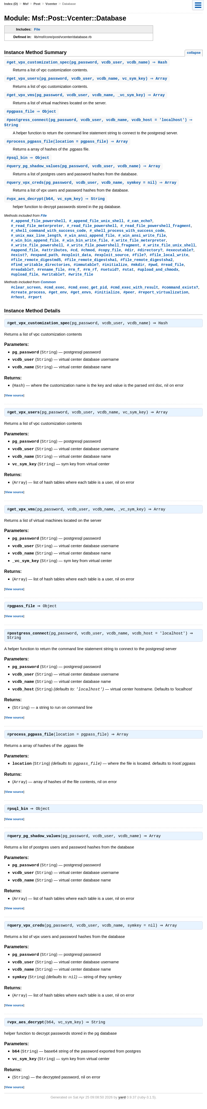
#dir (129, 254)
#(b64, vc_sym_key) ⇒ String (56, 201)
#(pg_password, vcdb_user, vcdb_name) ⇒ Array (84, 168)
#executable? (179, 254)
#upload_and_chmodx (157, 275)
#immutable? (86, 270)
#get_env (58, 298)
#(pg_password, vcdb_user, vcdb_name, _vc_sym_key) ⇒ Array (86, 95)
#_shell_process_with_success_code (126, 234)
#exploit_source (112, 259)
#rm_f (74, 275)
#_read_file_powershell (92, 229)
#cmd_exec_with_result (134, 293)
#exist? (19, 259)
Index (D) (11, 4)
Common (48, 288)
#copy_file (109, 254)
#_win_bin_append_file (35, 244)
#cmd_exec (54, 293)
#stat (128, 275)
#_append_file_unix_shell (96, 223)
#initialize (114, 270)
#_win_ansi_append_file (89, 239)
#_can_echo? (139, 223)
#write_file (80, 280)
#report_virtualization (163, 298)
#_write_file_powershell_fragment (103, 249)
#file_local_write (169, 259)
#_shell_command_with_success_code (48, 234)
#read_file (172, 270)
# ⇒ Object (32, 112)
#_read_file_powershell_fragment (155, 229)
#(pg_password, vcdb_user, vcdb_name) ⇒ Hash (87, 62)
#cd (74, 254)
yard (122, 1101)
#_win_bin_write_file (85, 244)
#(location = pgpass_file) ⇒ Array (68, 143)
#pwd (152, 270)
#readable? (22, 275)
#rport (35, 303)
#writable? (53, 280)
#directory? (150, 254)
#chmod (88, 254)
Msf (25, 4)
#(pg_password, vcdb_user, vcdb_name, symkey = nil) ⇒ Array (92, 185)
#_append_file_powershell (38, 223)
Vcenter (51, 4)
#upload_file (24, 280)
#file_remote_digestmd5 (36, 265)
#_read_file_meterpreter (37, 229)
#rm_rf (90, 275)
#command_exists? (180, 293)
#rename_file (50, 275)
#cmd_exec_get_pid (87, 293)
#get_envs (81, 298)
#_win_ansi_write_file (142, 239)
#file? (139, 259)
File (37, 29)
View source (14, 401)
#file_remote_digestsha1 (90, 265)
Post (36, 4)
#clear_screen (25, 293)
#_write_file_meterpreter (138, 244)
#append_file (24, 254)
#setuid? (110, 275)
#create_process (28, 298)
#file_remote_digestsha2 (146, 265)
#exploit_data (76, 259)
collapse (194, 53)
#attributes (54, 254)
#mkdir (138, 270)
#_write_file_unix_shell (169, 249)
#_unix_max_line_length (36, 239)
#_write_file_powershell (37, 249)
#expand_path (44, 259)
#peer (128, 298)
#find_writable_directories (40, 270)
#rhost (18, 303)
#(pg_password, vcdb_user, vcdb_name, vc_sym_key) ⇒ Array (87, 79)
